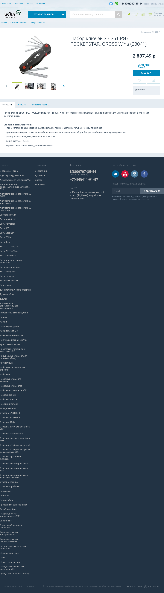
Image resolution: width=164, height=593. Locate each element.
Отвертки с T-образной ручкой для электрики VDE (15, 450)
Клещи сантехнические (11, 335)
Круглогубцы (6, 363)
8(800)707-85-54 (132, 3)
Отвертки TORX (7, 422)
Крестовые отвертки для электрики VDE (12, 350)
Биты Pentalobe (7, 224)
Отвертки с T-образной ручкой (15, 445)
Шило (3, 557)
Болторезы (5, 285)
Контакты (40, 4)
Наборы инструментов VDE (13, 390)
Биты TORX (5, 237)
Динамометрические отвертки (15, 290)
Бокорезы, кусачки (9, 280)
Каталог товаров (19, 23)
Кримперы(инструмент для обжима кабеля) (13, 357)
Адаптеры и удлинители (12, 175)
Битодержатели (8, 215)
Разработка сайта (134, 586)
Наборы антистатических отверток (12, 368)
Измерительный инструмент (14, 312)
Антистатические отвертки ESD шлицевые (15, 209)
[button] (7, 86)
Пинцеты (4, 495)
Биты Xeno (5, 242)
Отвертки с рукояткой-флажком (11, 457)
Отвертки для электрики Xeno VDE (15, 439)
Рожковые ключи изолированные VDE (10, 515)
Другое (3, 299)
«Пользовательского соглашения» (134, 199)
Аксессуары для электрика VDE (15, 180)
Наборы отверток (8, 399)
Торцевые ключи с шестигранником (9, 540)
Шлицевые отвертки (10, 562)
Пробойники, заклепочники (13, 505)
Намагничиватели (9, 404)
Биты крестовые (8, 255)
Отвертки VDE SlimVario (11, 433)
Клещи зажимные (9, 331)
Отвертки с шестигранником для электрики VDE (14, 476)
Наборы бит (6, 374)
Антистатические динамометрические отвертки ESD (15, 187)
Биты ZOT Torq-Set (9, 246)
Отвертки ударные (9, 482)
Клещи (3, 322)
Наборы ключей (37, 23)
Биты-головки (7, 276)
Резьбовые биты (8, 509)
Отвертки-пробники (10, 486)
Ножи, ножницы (8, 408)
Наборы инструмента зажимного (10, 380)
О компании (5, 4)
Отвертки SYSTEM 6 (10, 417)
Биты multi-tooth (8, 219)
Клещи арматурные (10, 326)
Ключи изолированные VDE (13, 340)
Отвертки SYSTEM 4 (10, 413)
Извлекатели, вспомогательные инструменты (9, 305)
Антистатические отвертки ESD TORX (15, 195)
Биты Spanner (7, 233)
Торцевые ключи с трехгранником (9, 533)
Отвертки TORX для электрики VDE (15, 428)
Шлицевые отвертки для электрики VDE (12, 567)
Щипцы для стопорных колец (14, 573)
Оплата (29, 4)
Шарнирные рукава (9, 553)
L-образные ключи (9, 171)
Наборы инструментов (11, 386)
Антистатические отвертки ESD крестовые (15, 202)
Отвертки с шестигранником (14, 463)
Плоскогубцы (6, 500)
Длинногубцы (7, 294)
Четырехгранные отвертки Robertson (13, 547)
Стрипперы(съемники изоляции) (11, 526)
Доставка (18, 4)
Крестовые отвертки (10, 344)
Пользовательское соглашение (19, 586)
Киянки (3, 317)
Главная (3, 23)
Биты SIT (4, 228)
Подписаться (152, 191)
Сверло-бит (6, 520)
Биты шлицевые (8, 271)
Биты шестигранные (10, 267)
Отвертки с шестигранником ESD (14, 469)
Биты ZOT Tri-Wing (9, 251)
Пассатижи (5, 491)
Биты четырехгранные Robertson (11, 261)
